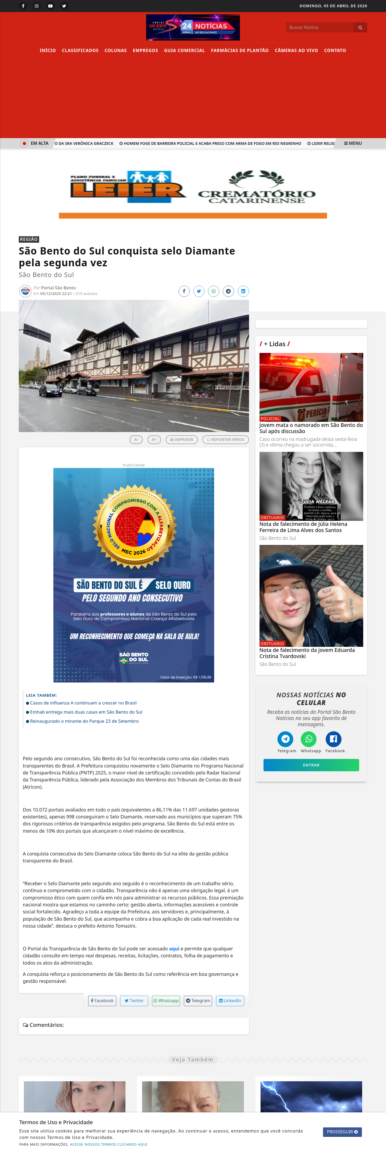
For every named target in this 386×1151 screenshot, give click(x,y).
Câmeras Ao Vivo (296, 50)
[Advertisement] (193, 97)
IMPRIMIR (182, 439)
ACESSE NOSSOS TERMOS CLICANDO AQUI (108, 1144)
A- (136, 439)
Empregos (145, 50)
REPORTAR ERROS (225, 439)
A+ (154, 439)
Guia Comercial (184, 50)
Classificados (80, 50)
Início (48, 50)
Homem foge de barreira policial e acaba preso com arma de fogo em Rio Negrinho (218, 143)
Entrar (311, 765)
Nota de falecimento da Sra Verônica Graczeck (69, 143)
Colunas (116, 50)
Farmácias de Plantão (240, 50)
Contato (335, 50)
